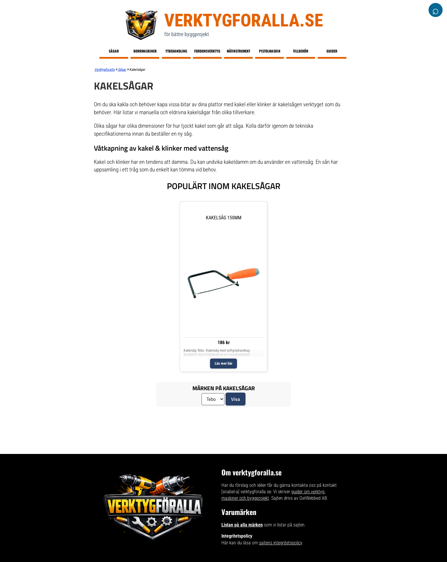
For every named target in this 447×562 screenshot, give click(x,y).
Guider (331, 50)
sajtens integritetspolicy (280, 543)
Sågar (114, 50)
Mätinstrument (238, 50)
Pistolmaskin (269, 50)
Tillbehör (300, 50)
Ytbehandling (176, 50)
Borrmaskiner (145, 50)
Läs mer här (223, 363)
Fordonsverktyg (207, 50)
